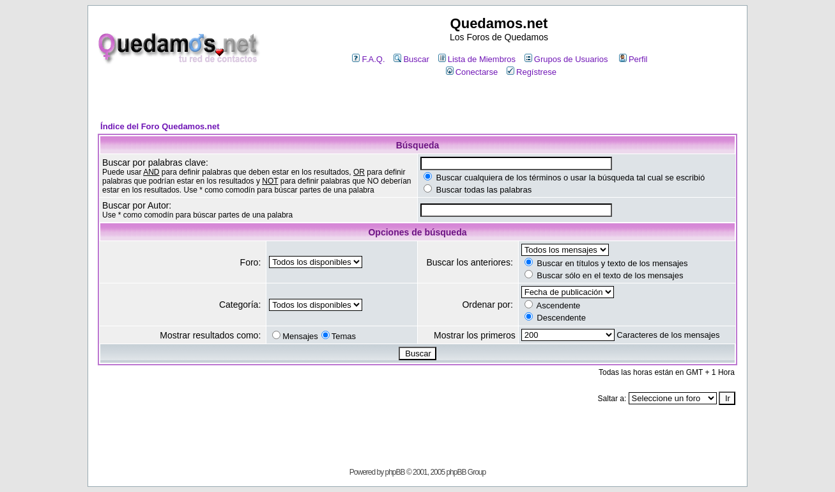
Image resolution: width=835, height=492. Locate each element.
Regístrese (531, 72)
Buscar (411, 59)
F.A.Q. (368, 59)
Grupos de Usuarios (566, 59)
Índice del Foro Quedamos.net (159, 126)
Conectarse (472, 72)
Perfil (633, 59)
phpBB (395, 472)
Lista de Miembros (477, 59)
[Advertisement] (417, 100)
